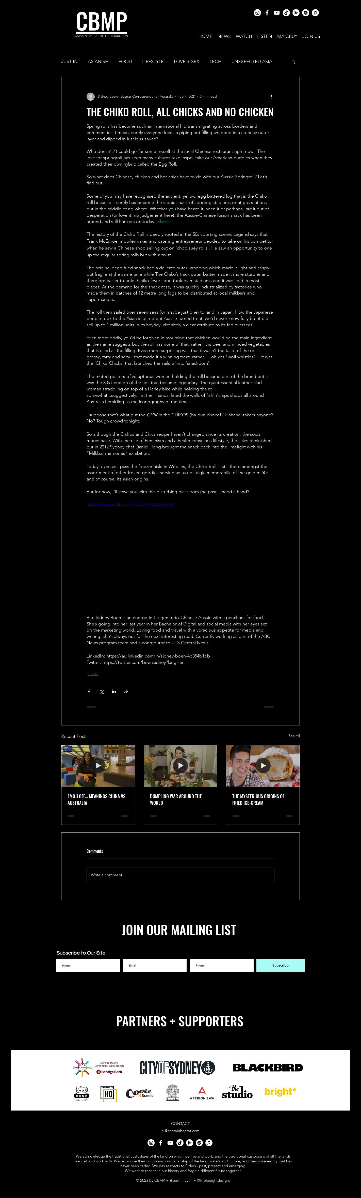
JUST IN (69, 61)
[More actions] (271, 97)
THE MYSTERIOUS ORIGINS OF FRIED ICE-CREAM (258, 799)
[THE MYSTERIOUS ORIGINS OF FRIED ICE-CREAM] (263, 765)
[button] (293, 62)
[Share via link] (126, 691)
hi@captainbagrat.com (180, 1130)
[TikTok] (286, 12)
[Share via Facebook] (89, 691)
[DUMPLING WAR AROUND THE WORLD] (180, 765)
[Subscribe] (280, 965)
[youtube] (276, 12)
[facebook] (267, 12)
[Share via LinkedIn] (113, 691)
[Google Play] (296, 12)
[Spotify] (305, 12)
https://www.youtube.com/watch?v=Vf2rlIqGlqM (130, 504)
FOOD (125, 61)
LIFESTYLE (153, 61)
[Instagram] (257, 12)
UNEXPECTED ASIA (252, 61)
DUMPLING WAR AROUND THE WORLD (176, 799)
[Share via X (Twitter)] (101, 691)
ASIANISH (98, 61)
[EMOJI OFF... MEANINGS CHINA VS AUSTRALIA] (98, 765)
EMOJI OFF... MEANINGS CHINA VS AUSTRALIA (96, 799)
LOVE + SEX (186, 61)
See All (294, 735)
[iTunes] (315, 12)
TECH (215, 61)
